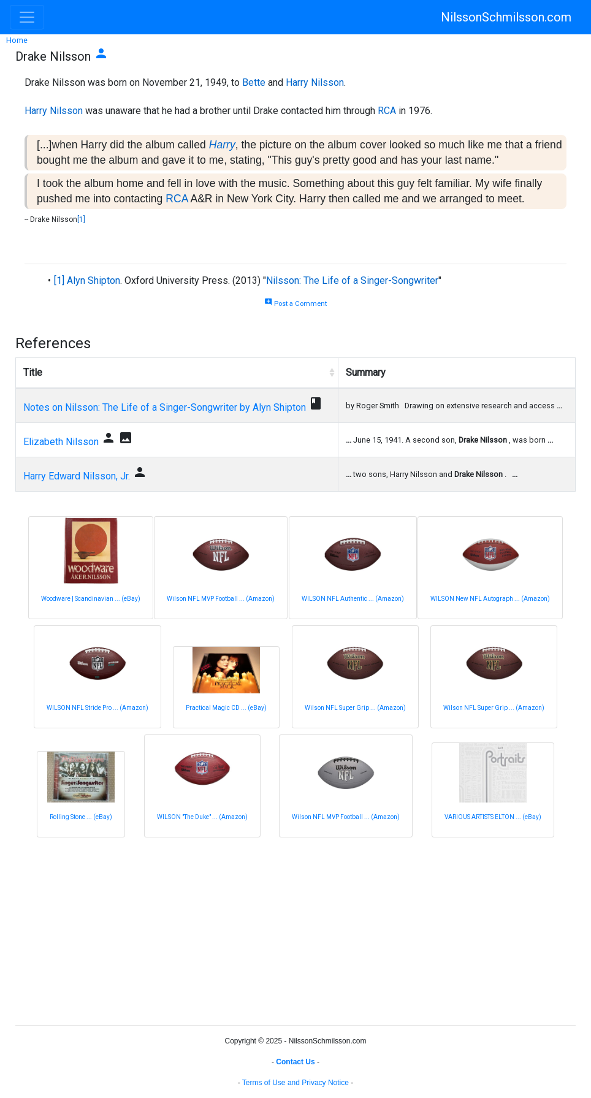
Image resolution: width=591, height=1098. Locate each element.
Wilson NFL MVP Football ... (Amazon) (221, 598)
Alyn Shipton (93, 280)
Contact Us (295, 1062)
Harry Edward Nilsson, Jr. (76, 476)
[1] (81, 219)
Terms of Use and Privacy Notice (295, 1082)
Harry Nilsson (315, 82)
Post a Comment (295, 304)
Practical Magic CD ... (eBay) (226, 707)
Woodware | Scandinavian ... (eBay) (90, 598)
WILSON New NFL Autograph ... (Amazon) (490, 598)
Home (17, 40)
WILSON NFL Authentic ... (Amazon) (353, 598)
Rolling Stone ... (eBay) (81, 817)
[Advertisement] (295, 929)
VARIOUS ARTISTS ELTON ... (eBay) (492, 817)
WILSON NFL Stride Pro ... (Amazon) (97, 707)
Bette (253, 82)
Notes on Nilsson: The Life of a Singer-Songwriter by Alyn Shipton (164, 407)
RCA (387, 110)
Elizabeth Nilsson (61, 442)
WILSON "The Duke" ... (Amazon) (202, 817)
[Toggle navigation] (27, 17)
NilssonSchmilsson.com (506, 17)
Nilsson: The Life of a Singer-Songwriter (352, 280)
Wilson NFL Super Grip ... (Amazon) (355, 707)
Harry (222, 145)
